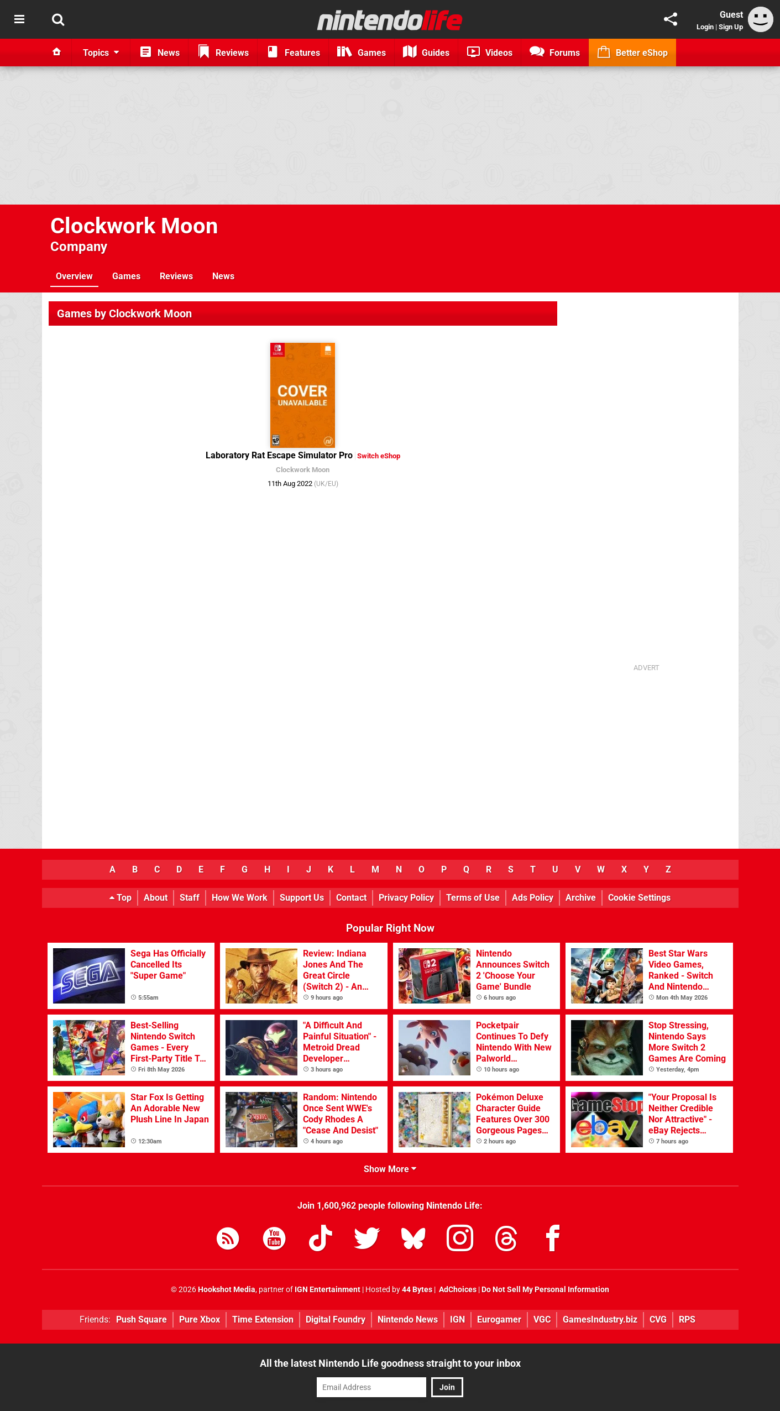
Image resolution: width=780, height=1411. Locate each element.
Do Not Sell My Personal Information (545, 1289)
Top (120, 897)
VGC (542, 1319)
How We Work (240, 897)
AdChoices (457, 1289)
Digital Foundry (335, 1319)
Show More (390, 1169)
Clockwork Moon (134, 226)
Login (705, 27)
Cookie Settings (639, 897)
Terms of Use (473, 897)
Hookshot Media (226, 1289)
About (155, 897)
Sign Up (731, 27)
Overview (74, 276)
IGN (457, 1319)
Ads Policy (532, 897)
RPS (687, 1319)
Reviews (176, 276)
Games (126, 276)
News (223, 276)
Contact (351, 897)
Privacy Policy (406, 897)
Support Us (302, 897)
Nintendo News (408, 1319)
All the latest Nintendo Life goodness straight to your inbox (390, 1363)
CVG (658, 1319)
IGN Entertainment (327, 1289)
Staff (190, 897)
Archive (581, 897)
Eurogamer (499, 1319)
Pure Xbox (199, 1319)
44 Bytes (417, 1289)
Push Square (141, 1319)
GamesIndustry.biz (600, 1319)
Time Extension (263, 1319)
